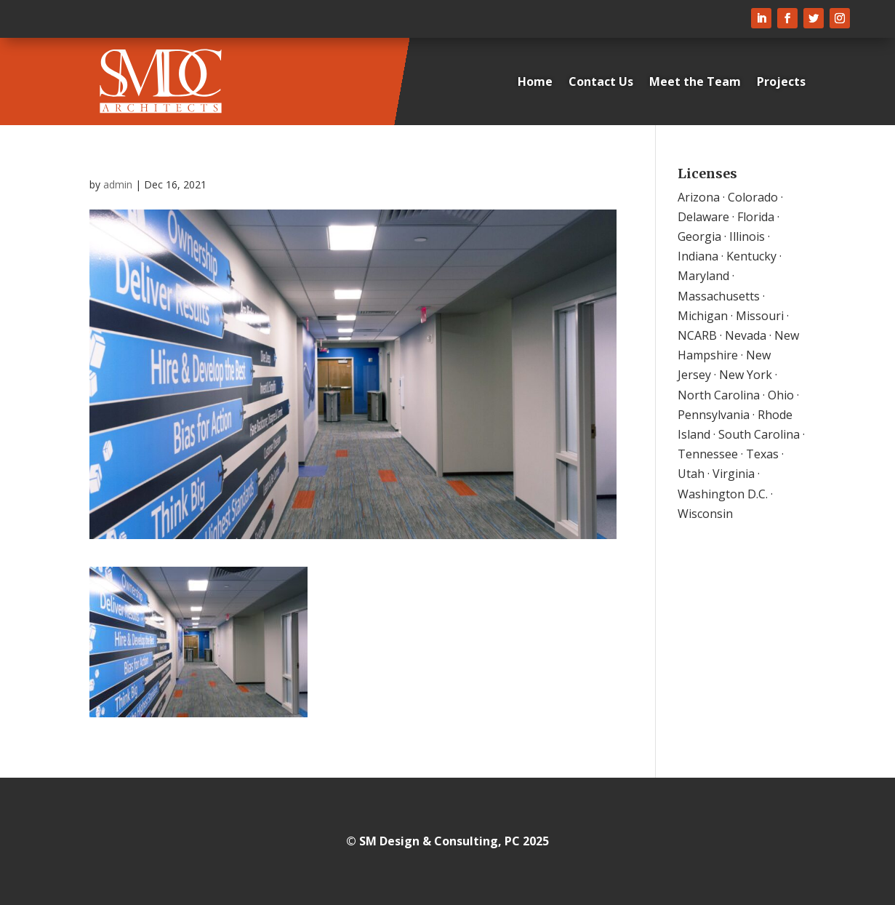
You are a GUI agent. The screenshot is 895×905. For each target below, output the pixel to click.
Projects (781, 81)
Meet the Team (695, 81)
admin (117, 184)
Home (535, 81)
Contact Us (601, 81)
